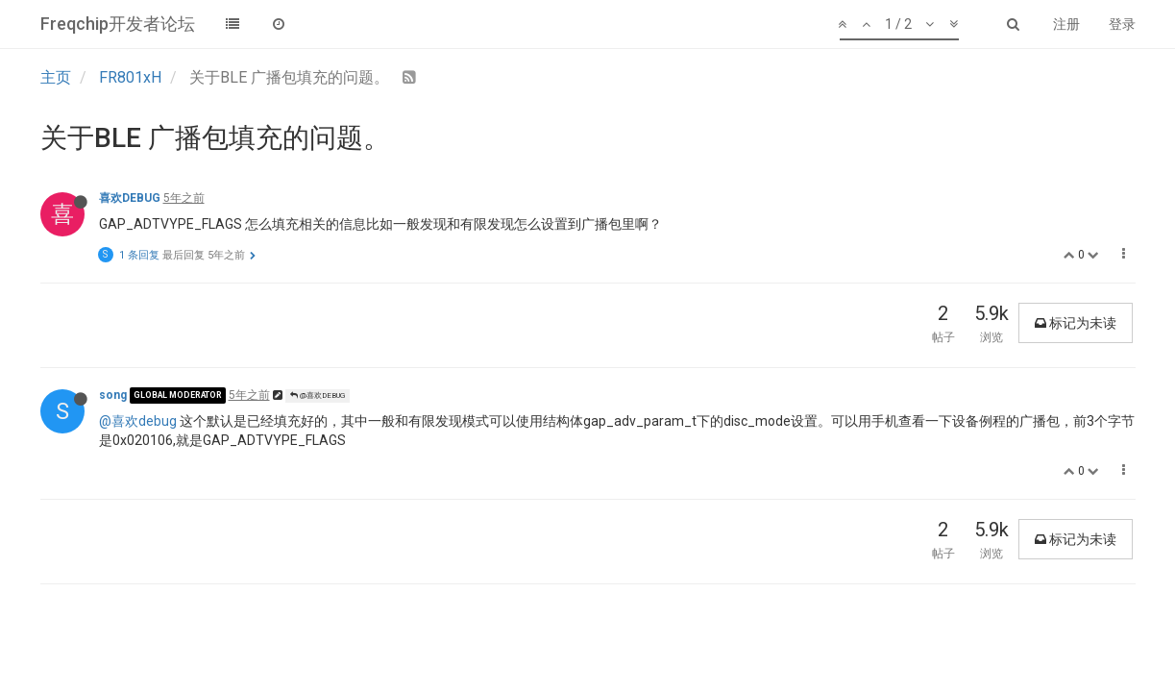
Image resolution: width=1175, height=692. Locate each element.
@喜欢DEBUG (317, 395)
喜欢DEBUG (129, 198)
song (113, 395)
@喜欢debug (138, 421)
